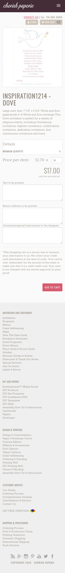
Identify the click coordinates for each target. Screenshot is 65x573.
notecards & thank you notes (20, 359)
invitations (9, 317)
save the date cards (15, 335)
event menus (10, 345)
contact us (31, 17)
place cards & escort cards (19, 349)
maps (6, 331)
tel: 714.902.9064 (51, 17)
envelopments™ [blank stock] (20, 386)
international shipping (16, 541)
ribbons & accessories (16, 445)
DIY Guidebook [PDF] (15, 397)
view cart (51, 22)
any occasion (11, 366)
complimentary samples (17, 497)
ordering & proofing (15, 459)
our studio (9, 490)
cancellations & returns (17, 500)
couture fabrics (12, 441)
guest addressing (13, 328)
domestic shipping (14, 538)
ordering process (13, 493)
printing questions (14, 535)
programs (8, 321)
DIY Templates (11, 400)
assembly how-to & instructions (22, 407)
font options (10, 448)
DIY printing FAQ (13, 466)
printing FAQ (10, 462)
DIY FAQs (8, 404)
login (31, 22)
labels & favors (12, 369)
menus (7, 324)
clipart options (12, 452)
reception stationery (15, 338)
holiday (7, 352)
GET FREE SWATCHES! (19, 510)
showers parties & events (18, 355)
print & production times (18, 531)
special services (12, 362)
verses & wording (13, 469)
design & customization (17, 435)
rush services (11, 545)
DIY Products (10, 390)
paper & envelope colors (17, 438)
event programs (12, 342)
